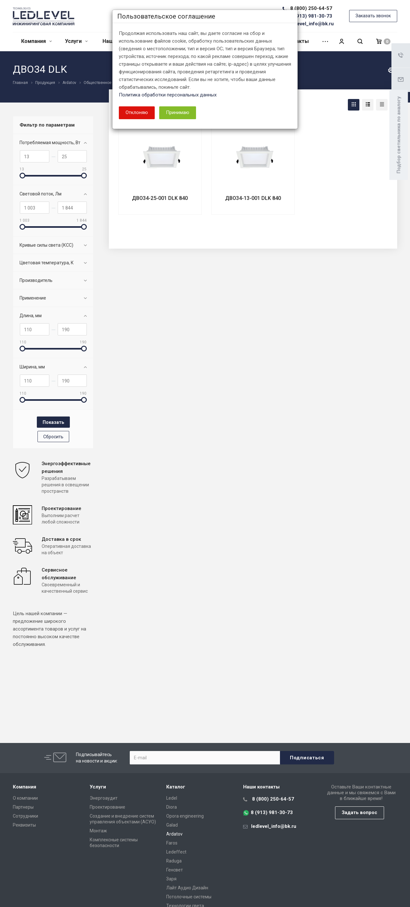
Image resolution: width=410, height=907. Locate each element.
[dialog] (205, 453)
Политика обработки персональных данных (168, 95)
